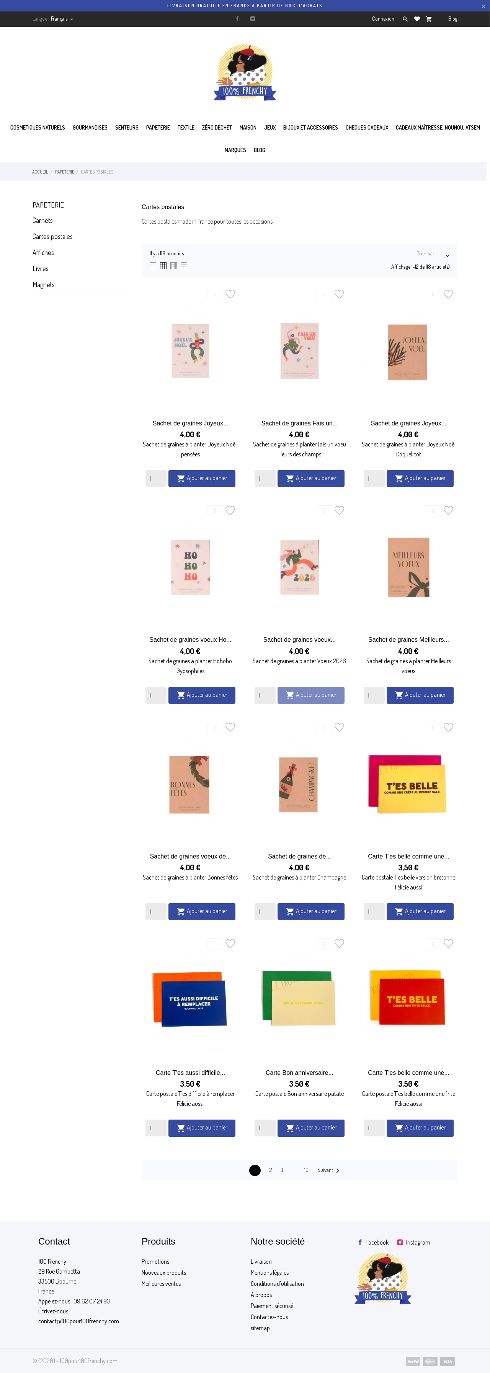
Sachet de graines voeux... (299, 639)
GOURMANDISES (90, 127)
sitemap (260, 1328)
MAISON (248, 127)
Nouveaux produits (164, 1272)
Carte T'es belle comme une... (408, 856)
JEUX (270, 127)
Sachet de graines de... (299, 856)
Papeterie (48, 205)
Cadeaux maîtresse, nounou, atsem (438, 127)
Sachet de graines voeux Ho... (190, 639)
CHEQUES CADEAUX (367, 127)
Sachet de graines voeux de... (190, 856)
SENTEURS (127, 127)
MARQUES (235, 150)
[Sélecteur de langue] (62, 19)
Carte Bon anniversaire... (299, 1073)
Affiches (43, 252)
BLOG (259, 150)
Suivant (329, 1170)
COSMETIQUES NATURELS (37, 127)
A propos (261, 1294)
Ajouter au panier (201, 478)
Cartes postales (53, 236)
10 (306, 1170)
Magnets (44, 284)
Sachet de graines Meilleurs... (408, 639)
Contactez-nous (269, 1317)
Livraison (261, 1261)
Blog (452, 18)
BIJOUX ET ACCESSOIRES (310, 127)
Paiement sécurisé (272, 1306)
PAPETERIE (158, 127)
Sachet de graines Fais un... (299, 423)
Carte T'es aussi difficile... (190, 1073)
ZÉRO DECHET (217, 127)
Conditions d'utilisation (277, 1283)
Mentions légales (270, 1272)
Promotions (155, 1261)
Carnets (43, 220)
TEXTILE (186, 127)
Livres (41, 268)
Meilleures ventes (161, 1283)
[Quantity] (156, 478)
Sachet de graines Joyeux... (190, 423)
